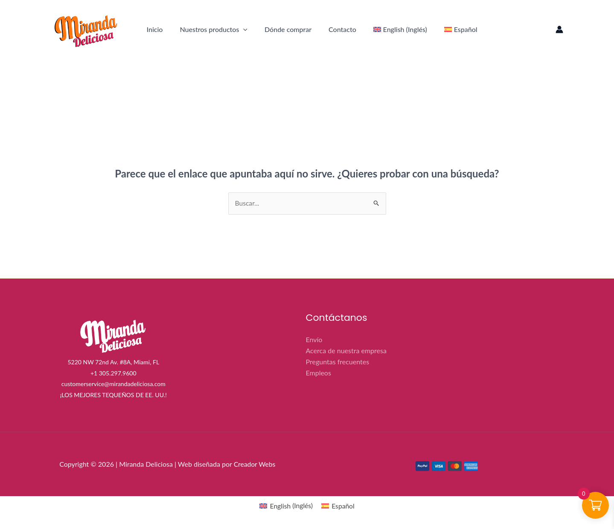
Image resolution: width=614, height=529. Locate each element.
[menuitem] (400, 29)
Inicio (155, 29)
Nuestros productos (213, 29)
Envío (314, 340)
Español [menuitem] (343, 506)
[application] (243, 29)
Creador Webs (254, 464)
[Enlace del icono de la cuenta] (559, 29)
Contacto (342, 29)
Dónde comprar (288, 29)
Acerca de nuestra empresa (346, 350)
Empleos (318, 372)
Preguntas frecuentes (338, 362)
